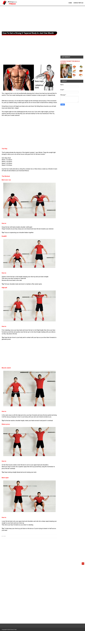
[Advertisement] (42, 18)
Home (70, 3)
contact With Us (78, 3)
